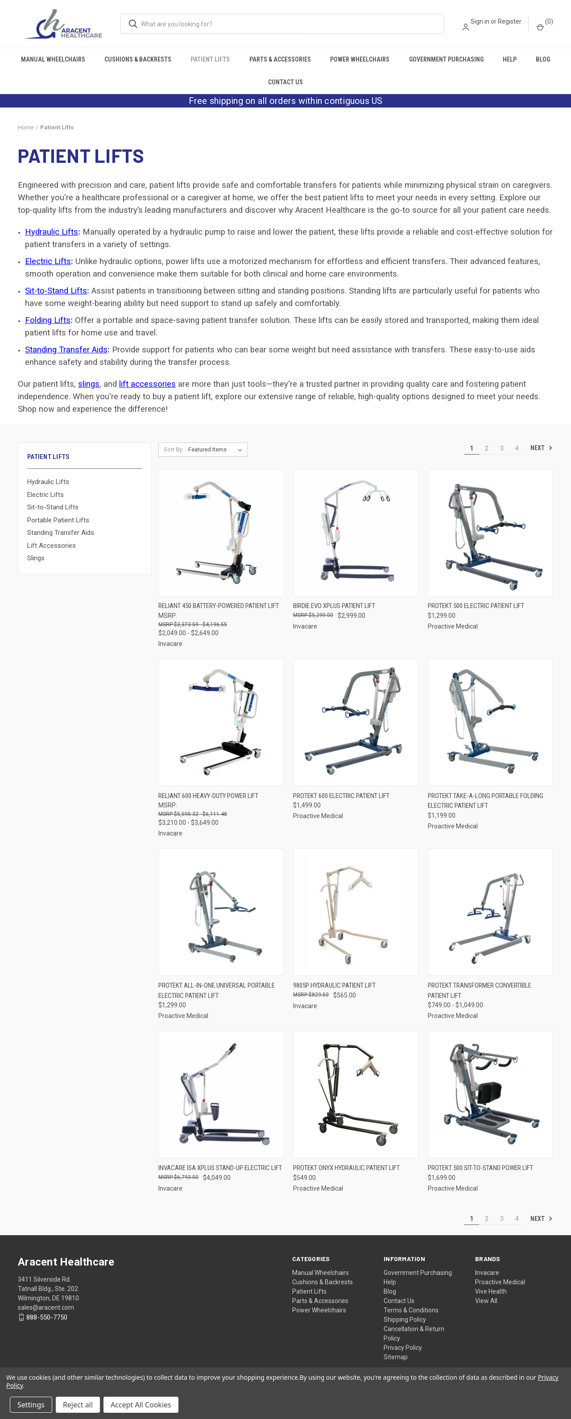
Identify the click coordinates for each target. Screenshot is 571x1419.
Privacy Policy (403, 1347)
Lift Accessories (51, 546)
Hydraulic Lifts (48, 482)
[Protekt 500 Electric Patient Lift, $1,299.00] (490, 533)
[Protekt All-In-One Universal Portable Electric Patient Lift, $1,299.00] (221, 912)
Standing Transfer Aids (66, 350)
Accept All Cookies (141, 1405)
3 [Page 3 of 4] (502, 448)
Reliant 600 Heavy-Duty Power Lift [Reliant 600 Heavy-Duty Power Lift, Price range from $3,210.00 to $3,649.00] (208, 796)
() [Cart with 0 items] (545, 24)
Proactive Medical (500, 1282)
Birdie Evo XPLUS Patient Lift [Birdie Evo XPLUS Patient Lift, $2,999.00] (334, 606)
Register (509, 21)
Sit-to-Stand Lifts (53, 507)
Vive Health (491, 1291)
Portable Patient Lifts (58, 520)
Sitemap (396, 1357)
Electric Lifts (45, 495)
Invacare (487, 1272)
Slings (36, 558)
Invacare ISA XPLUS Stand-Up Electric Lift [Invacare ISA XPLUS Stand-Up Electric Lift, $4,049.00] (220, 1168)
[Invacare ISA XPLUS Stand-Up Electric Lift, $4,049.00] (221, 1094)
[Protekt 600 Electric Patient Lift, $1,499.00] (356, 722)
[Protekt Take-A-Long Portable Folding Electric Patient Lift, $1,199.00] (490, 722)
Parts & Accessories (280, 59)
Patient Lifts (210, 59)
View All (486, 1300)
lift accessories (147, 384)
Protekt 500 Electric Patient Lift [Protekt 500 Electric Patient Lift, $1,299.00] (476, 606)
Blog (543, 59)
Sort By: (173, 449)
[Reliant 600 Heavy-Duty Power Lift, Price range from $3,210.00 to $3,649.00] (221, 722)
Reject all (78, 1405)
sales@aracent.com (46, 1307)
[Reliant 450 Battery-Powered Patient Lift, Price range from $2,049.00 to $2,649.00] (221, 533)
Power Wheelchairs (359, 59)
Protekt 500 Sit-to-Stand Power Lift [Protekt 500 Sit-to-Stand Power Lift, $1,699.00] (480, 1168)
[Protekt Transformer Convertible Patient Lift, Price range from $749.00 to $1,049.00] (490, 912)
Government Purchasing (446, 59)
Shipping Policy (405, 1319)
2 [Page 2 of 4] (486, 448)
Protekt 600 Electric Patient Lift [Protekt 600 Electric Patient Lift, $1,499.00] (341, 796)
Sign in (480, 21)
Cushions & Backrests (137, 59)
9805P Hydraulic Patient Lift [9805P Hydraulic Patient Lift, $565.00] (334, 985)
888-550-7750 (46, 1317)
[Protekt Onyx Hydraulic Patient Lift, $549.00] (356, 1094)
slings (88, 384)
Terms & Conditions (411, 1310)
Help (510, 59)
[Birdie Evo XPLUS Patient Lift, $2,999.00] (356, 533)
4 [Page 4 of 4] (517, 448)
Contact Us (285, 82)
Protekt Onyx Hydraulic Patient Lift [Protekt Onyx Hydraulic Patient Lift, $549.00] (346, 1168)
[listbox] (217, 449)
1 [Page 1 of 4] (471, 448)
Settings (31, 1405)
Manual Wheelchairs (53, 59)
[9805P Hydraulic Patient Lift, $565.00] (356, 912)
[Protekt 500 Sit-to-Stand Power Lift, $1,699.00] (490, 1094)
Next (541, 447)
